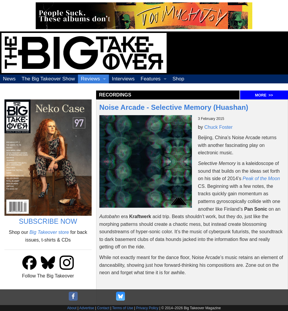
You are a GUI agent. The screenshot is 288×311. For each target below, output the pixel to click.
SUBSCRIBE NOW (48, 221)
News (9, 79)
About (71, 308)
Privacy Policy (147, 308)
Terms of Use (122, 308)
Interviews (123, 79)
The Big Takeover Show (48, 79)
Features (151, 79)
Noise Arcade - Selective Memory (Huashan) (173, 107)
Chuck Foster (218, 127)
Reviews (90, 79)
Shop (178, 79)
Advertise (86, 308)
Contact (103, 308)
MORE (264, 95)
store (49, 232)
